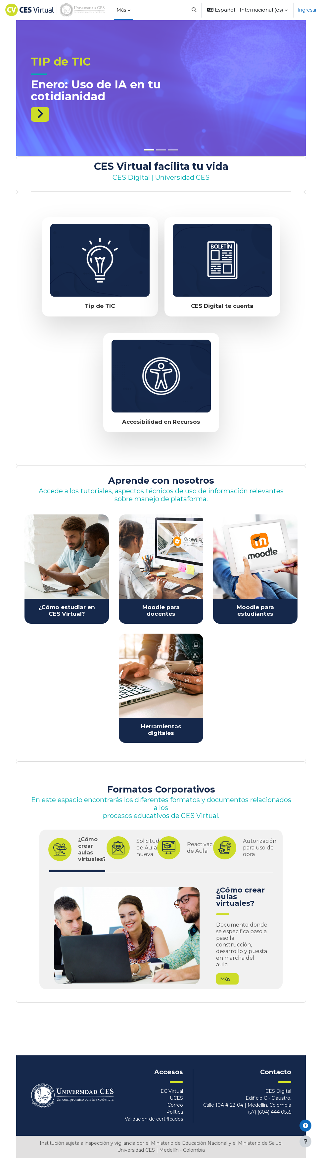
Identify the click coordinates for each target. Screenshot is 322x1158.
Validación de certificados (154, 1119)
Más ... (227, 979)
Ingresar (307, 10)
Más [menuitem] (121, 10)
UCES (176, 1098)
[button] (194, 10)
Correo (175, 1105)
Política (174, 1112)
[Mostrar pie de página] (305, 1141)
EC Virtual (172, 1091)
